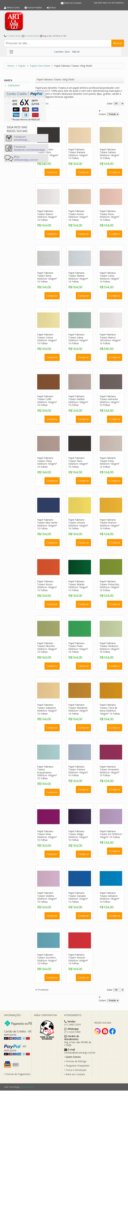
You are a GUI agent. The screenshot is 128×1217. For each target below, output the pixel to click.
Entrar (53, 7)
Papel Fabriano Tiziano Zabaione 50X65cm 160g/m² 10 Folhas (47, 709)
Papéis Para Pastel (40, 65)
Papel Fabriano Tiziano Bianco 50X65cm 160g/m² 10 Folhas (47, 215)
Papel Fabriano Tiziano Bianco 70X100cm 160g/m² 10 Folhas (110, 339)
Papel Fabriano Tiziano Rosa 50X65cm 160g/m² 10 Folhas (110, 215)
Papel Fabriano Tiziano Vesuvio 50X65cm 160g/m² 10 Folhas (78, 959)
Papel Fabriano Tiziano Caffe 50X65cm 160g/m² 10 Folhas (47, 401)
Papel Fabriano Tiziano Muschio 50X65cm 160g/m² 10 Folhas (47, 648)
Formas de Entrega (75, 1061)
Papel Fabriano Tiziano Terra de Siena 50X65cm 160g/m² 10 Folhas (110, 709)
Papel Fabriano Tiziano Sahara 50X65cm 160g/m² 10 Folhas (110, 154)
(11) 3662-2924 (13, 36)
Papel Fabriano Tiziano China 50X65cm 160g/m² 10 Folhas (47, 462)
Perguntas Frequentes (77, 1065)
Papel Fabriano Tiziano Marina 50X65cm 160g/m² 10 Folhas (78, 277)
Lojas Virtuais (27, 1086)
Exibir (109, 103)
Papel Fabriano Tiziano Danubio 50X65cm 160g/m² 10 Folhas (78, 897)
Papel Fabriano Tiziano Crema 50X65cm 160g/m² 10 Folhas (47, 339)
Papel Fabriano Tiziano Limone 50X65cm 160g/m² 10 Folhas (78, 524)
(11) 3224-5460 (31, 36)
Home (10, 65)
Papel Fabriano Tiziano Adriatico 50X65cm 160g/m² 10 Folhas (110, 897)
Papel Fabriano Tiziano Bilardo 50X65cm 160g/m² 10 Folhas (78, 586)
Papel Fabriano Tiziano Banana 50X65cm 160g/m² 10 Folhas (78, 154)
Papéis (22, 65)
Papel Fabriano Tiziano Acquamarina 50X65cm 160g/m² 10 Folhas (47, 772)
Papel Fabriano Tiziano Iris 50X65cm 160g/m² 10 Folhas (111, 834)
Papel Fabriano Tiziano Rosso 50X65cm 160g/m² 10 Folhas (47, 586)
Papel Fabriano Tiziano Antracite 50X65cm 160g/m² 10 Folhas (110, 401)
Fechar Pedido (34, 7)
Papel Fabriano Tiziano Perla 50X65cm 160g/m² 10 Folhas (110, 462)
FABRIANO (14, 85)
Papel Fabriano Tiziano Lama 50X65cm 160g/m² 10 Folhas (110, 277)
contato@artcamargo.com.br (80, 1052)
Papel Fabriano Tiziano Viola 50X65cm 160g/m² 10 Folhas (47, 836)
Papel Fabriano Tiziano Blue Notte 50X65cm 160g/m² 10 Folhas (47, 524)
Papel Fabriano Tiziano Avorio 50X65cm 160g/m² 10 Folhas (78, 215)
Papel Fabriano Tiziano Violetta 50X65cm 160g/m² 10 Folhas (47, 897)
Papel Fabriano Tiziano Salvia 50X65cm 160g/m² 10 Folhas (78, 339)
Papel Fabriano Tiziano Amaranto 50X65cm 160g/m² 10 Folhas (110, 771)
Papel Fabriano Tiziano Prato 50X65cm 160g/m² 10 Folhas (78, 648)
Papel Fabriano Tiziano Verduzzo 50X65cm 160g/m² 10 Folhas (110, 648)
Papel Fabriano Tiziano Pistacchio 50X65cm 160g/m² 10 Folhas (110, 586)
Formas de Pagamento (17, 1074)
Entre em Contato (73, 2)
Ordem (102, 114)
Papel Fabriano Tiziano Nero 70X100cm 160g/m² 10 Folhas (47, 154)
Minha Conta (13, 7)
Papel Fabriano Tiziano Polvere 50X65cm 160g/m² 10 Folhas (78, 771)
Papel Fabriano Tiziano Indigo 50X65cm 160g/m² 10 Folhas (78, 836)
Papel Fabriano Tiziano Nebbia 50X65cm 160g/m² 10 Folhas (78, 401)
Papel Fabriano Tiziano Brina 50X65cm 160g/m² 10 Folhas (47, 277)
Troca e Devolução (75, 1070)
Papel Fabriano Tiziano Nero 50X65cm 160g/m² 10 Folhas (78, 462)
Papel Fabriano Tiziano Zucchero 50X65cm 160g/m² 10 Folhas (47, 959)
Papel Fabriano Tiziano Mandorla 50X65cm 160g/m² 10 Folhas (78, 709)
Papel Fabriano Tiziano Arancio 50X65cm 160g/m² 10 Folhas (110, 524)
